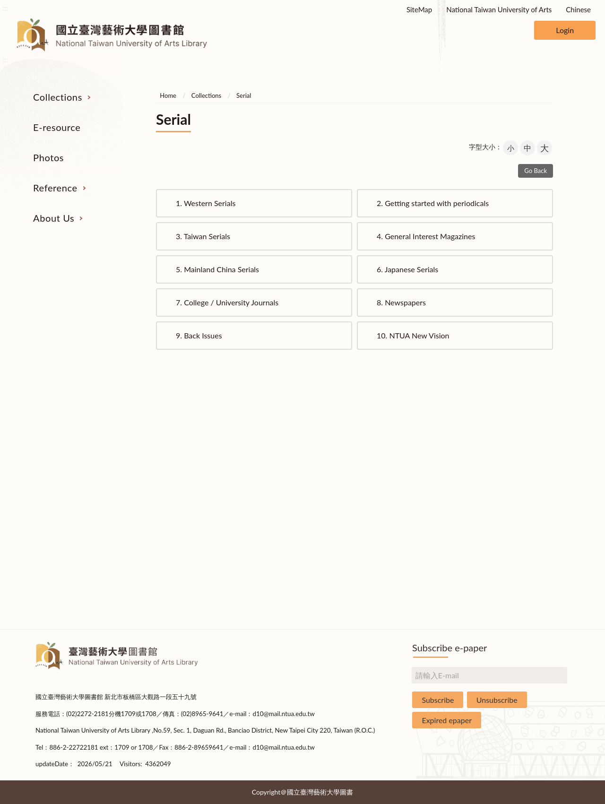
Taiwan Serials (203, 236)
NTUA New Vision (413, 335)
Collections (57, 97)
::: (5, 7)
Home (168, 95)
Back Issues (199, 335)
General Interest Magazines (426, 236)
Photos (48, 157)
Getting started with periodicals (433, 203)
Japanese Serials (407, 269)
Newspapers (401, 302)
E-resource (56, 127)
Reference (55, 187)
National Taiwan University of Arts (499, 9)
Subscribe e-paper (449, 647)
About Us (53, 218)
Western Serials (205, 203)
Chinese (578, 9)
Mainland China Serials (217, 269)
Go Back (535, 170)
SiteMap (419, 9)
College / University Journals (227, 302)
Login (565, 30)
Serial (243, 95)
